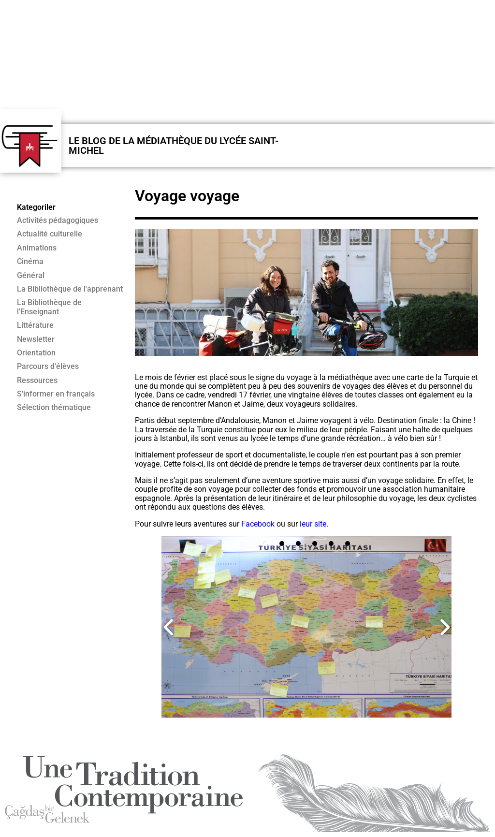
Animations (37, 248)
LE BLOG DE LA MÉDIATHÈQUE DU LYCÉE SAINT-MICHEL (173, 145)
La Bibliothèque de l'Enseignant (49, 307)
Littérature (35, 325)
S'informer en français (56, 394)
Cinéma (30, 261)
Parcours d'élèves (48, 366)
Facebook (259, 524)
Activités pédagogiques (57, 220)
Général (30, 275)
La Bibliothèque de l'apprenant (70, 289)
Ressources (37, 380)
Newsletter (36, 339)
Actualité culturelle (49, 234)
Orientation (36, 353)
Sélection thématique (54, 407)
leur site (313, 524)
